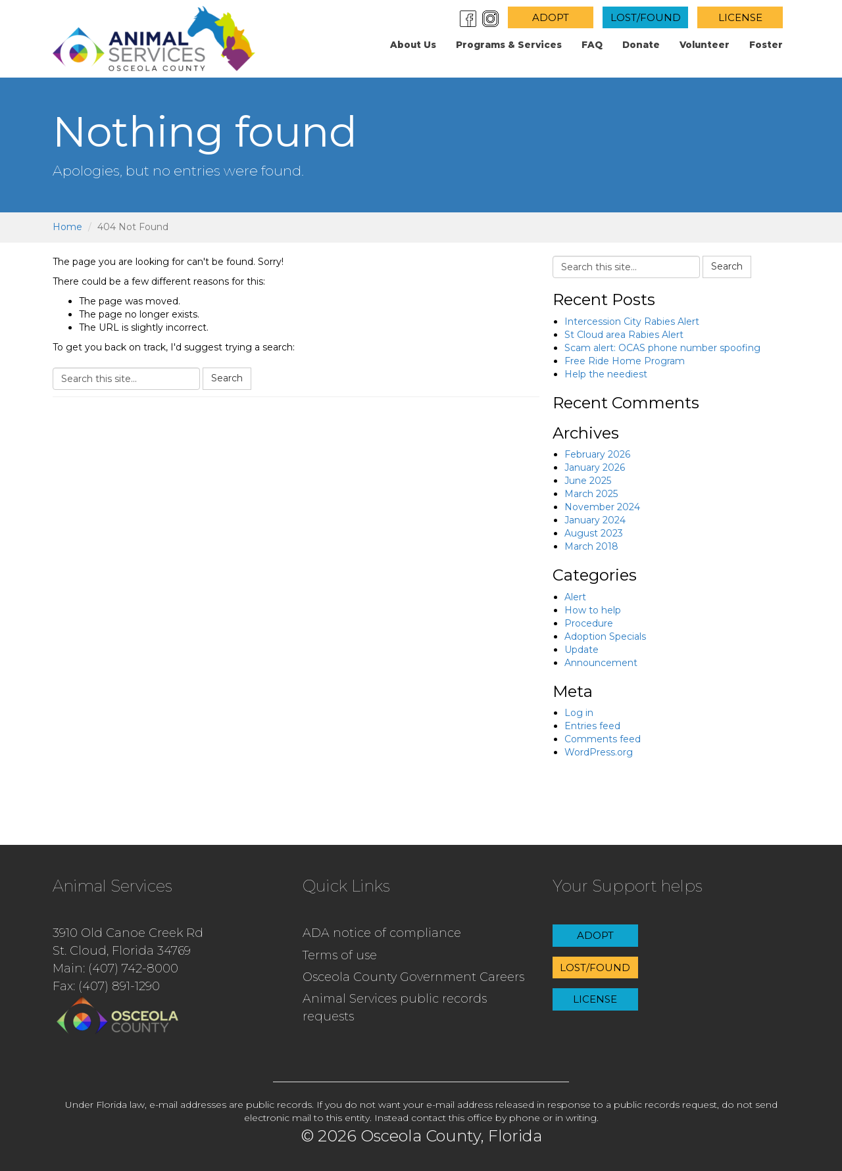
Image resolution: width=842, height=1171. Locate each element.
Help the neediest (605, 374)
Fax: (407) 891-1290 (106, 986)
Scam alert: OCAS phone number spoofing (662, 348)
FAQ (592, 44)
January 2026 (594, 467)
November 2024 (602, 507)
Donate (641, 44)
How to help (592, 610)
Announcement (600, 663)
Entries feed (592, 726)
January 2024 (595, 520)
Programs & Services (509, 44)
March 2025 (591, 494)
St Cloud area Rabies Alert (623, 335)
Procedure (588, 623)
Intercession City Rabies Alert (631, 321)
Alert (575, 597)
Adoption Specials (605, 636)
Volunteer (705, 44)
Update (581, 650)
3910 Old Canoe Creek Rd (128, 933)
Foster (766, 44)
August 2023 (593, 533)
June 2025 (587, 481)
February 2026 (597, 454)
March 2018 (591, 546)
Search (227, 378)
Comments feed (602, 739)
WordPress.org (598, 752)
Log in (578, 713)
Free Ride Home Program (624, 361)
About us (413, 44)
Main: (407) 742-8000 (115, 968)
